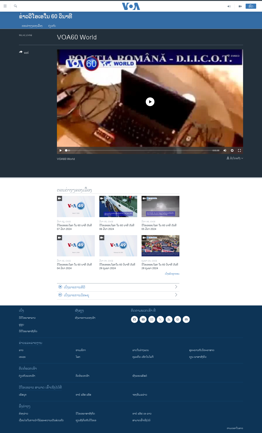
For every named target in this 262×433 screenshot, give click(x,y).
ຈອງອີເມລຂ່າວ (139, 395)
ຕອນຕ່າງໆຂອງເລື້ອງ (32, 26)
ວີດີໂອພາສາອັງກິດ (28, 331)
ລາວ (21, 350)
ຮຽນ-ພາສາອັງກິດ (198, 357)
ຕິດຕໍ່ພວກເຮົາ (82, 376)
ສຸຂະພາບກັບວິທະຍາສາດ (201, 350)
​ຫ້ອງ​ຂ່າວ (23, 414)
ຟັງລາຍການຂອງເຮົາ (85, 318)
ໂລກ (78, 357)
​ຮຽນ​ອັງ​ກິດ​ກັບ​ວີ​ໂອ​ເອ (86, 420)
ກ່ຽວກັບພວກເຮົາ (27, 376)
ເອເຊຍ (22, 357)
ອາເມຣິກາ (81, 350)
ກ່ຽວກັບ (52, 26)
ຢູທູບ (21, 325)
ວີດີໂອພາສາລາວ (27, 318)
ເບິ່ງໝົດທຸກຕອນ (172, 274)
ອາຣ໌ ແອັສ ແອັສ (83, 395)
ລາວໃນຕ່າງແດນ (140, 350)
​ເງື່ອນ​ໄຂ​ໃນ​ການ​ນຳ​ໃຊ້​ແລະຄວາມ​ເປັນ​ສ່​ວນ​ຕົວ (41, 420)
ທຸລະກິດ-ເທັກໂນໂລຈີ (142, 357)
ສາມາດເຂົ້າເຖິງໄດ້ (141, 420)
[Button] (24, 53)
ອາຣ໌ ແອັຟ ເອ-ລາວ (142, 414)
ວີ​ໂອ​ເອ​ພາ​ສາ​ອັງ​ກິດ (85, 414)
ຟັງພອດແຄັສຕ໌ (139, 376)
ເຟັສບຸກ (23, 395)
